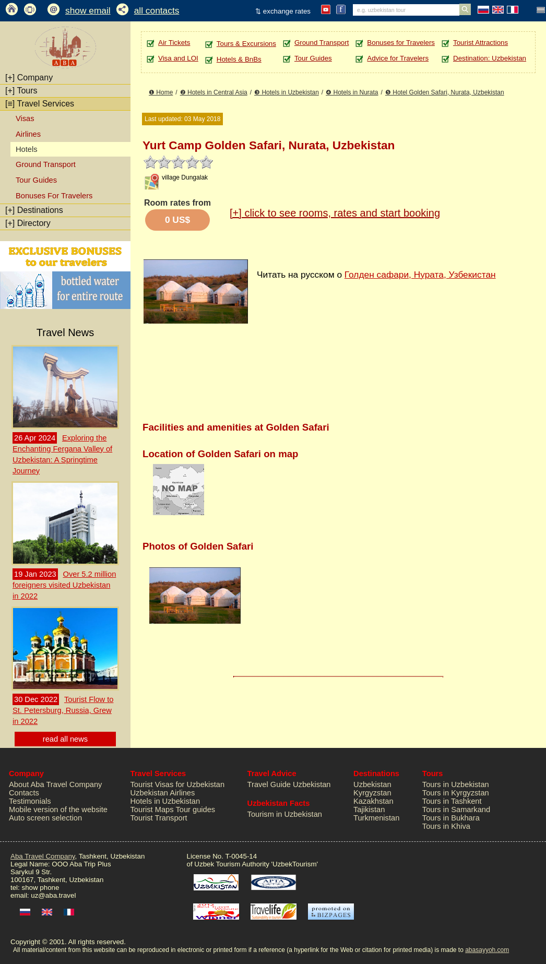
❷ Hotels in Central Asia (213, 92)
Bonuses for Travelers (401, 42)
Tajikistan (369, 809)
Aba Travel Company (42, 856)
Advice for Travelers (398, 58)
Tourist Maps (152, 809)
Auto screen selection (45, 818)
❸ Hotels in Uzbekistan (286, 92)
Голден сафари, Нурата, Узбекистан (420, 274)
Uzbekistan (372, 784)
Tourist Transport (158, 818)
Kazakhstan (373, 801)
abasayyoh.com (487, 950)
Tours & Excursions (246, 43)
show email (88, 10)
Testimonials (30, 801)
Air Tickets (174, 42)
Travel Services (39, 103)
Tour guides (195, 809)
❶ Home (161, 92)
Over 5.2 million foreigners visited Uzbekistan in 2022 (64, 585)
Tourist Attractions (480, 42)
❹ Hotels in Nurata (352, 92)
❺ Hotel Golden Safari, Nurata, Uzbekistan (444, 92)
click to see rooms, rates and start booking (335, 213)
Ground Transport (46, 164)
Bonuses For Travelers (54, 196)
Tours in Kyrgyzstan (455, 793)
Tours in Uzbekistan (455, 784)
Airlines (28, 134)
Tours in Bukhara (451, 818)
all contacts (157, 10)
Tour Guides (36, 180)
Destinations (34, 210)
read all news (65, 739)
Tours (21, 90)
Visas (25, 118)
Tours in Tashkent (452, 801)
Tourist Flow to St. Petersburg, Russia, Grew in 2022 (63, 710)
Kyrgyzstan (372, 793)
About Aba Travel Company (55, 784)
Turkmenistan (376, 818)
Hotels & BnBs (239, 59)
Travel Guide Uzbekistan (289, 784)
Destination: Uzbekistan (489, 58)
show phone (40, 887)
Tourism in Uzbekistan (284, 814)
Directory (28, 223)
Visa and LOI (178, 58)
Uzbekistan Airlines (162, 793)
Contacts (24, 793)
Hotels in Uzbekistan (165, 801)
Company (29, 77)
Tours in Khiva (446, 826)
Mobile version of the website (58, 809)
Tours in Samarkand (456, 809)
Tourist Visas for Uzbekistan (177, 784)
